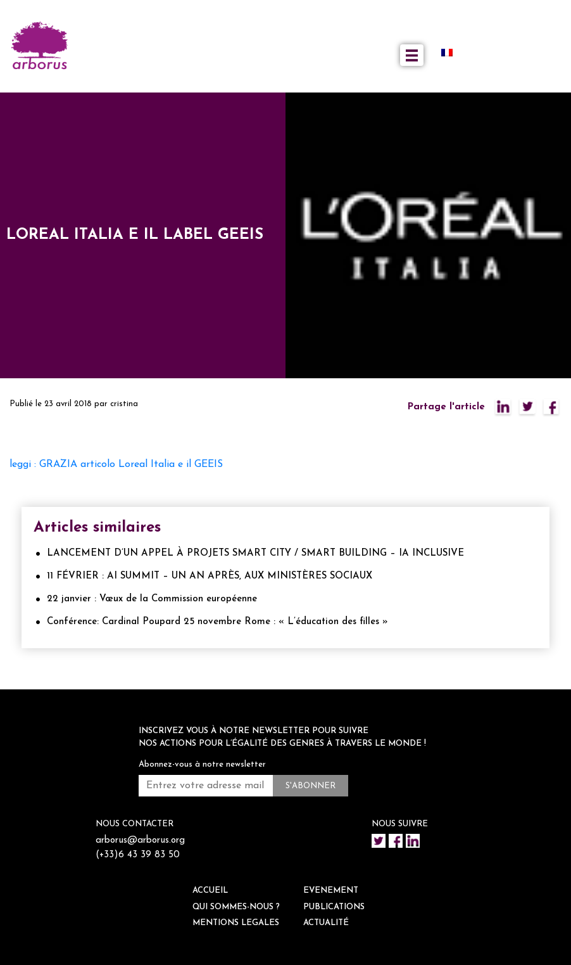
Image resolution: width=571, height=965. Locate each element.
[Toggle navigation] (412, 55)
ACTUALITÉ (326, 923)
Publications (334, 907)
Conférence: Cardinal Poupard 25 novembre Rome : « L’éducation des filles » (217, 622)
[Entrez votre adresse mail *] (206, 785)
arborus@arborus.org (140, 840)
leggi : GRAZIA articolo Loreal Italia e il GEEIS (116, 464)
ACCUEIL (210, 890)
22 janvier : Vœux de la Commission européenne (152, 599)
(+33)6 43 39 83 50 (138, 855)
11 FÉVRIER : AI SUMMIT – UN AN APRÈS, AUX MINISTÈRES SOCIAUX (209, 576)
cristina (124, 404)
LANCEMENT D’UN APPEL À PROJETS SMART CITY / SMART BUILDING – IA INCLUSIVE (255, 553)
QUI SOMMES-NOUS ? (236, 907)
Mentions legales (235, 923)
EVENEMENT (330, 890)
